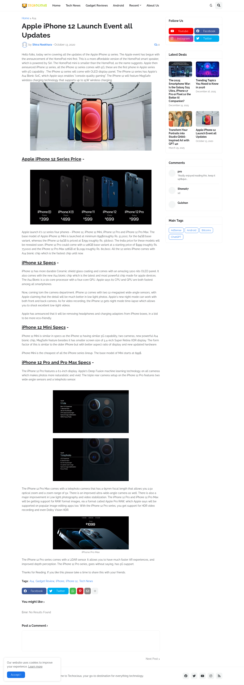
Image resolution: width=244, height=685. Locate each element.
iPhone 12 (72, 581)
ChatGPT (176, 236)
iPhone (60, 581)
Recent (134, 5)
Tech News (73, 5)
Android (118, 5)
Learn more (35, 666)
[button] (211, 5)
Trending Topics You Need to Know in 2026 (207, 84)
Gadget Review (45, 581)
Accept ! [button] (16, 674)
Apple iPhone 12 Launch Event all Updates (206, 133)
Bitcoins (206, 230)
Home (56, 5)
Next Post (152, 658)
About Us (153, 5)
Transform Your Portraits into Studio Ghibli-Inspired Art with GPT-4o (179, 136)
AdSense (176, 230)
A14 (34, 18)
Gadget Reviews (97, 5)
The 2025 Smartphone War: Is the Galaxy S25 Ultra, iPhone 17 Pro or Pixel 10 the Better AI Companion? (180, 91)
